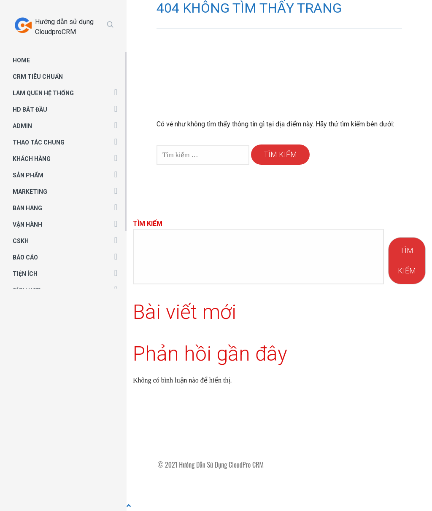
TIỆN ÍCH (25, 273)
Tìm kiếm (147, 223)
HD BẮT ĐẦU (30, 109)
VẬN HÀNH (27, 224)
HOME (21, 60)
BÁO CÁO (25, 257)
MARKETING (30, 191)
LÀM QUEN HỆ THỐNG (43, 93)
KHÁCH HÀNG (32, 158)
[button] (115, 92)
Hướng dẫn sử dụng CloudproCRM (64, 27)
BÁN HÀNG (27, 208)
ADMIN (22, 126)
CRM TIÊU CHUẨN (38, 76)
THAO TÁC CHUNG (39, 142)
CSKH (21, 241)
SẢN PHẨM (28, 175)
